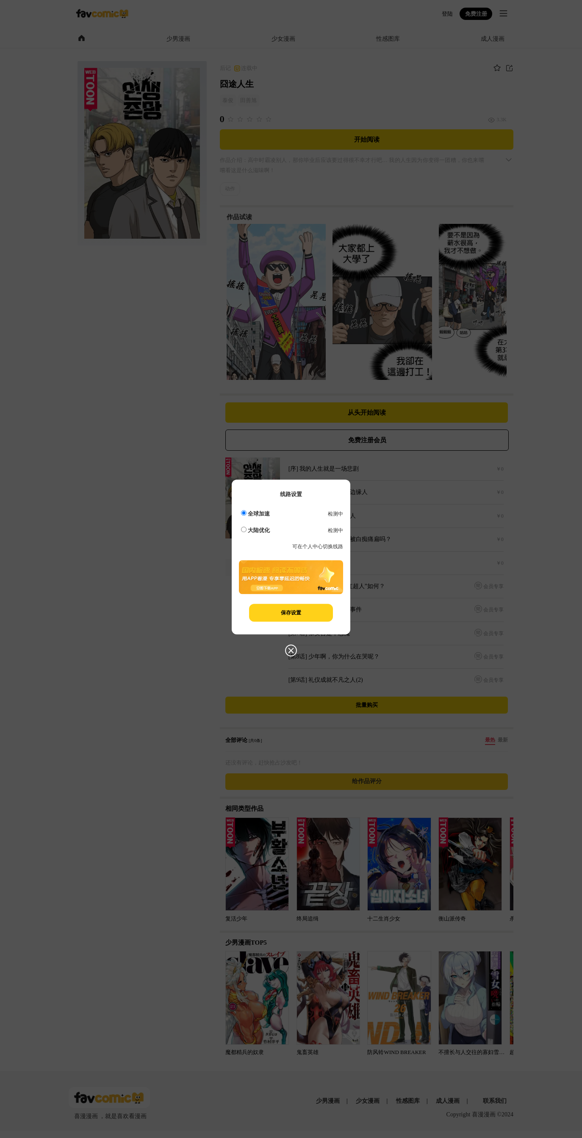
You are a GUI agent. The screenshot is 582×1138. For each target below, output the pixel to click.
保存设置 (291, 613)
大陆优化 (255, 530)
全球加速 (255, 513)
